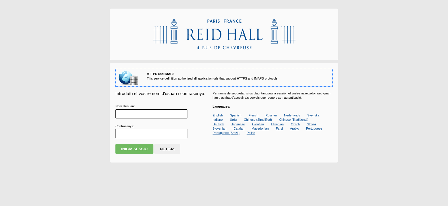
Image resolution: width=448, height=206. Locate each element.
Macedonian (260, 128)
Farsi (279, 128)
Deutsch (218, 124)
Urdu (233, 119)
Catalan (238, 128)
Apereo (224, 34)
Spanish (235, 115)
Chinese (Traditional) (293, 119)
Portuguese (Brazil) (226, 132)
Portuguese (314, 128)
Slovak (311, 124)
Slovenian (219, 128)
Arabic (294, 128)
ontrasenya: (124, 126)
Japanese (238, 124)
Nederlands (292, 115)
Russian (271, 115)
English (218, 115)
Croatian (258, 124)
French (253, 115)
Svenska (313, 115)
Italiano (218, 119)
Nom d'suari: (125, 106)
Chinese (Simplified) (258, 119)
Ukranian (277, 124)
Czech (295, 124)
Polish (251, 132)
